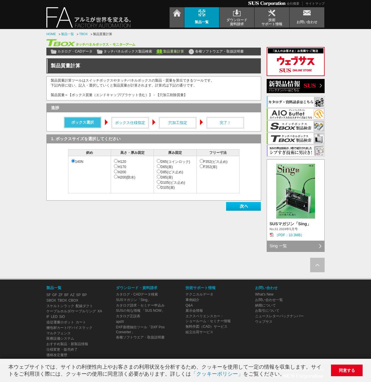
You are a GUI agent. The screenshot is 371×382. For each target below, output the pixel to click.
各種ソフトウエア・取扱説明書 (219, 51)
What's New (264, 294)
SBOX (51, 300)
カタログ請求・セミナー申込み (140, 305)
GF (54, 295)
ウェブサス (263, 322)
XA (99, 311)
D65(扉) (167, 167)
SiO (62, 317)
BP (84, 295)
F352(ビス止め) (215, 162)
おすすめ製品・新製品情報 (67, 344)
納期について (265, 305)
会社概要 (293, 3)
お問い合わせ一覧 (269, 300)
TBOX (83, 34)
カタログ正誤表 (128, 316)
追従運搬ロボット (60, 322)
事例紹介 (192, 300)
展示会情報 (194, 311)
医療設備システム (60, 338)
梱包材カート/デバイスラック (69, 328)
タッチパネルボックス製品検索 (127, 51)
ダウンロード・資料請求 (136, 288)
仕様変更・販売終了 (62, 349)
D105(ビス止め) (173, 183)
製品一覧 (67, 34)
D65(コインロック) (175, 162)
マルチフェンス (58, 333)
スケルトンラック (60, 306)
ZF (61, 295)
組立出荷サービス (199, 332)
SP (78, 295)
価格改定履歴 (56, 355)
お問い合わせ (266, 288)
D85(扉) (167, 177)
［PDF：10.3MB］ (289, 235)
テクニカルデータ (199, 294)
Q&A (189, 305)
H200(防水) (126, 177)
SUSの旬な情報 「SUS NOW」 (140, 311)
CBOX (73, 300)
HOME (51, 34)
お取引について (267, 311)
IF (48, 317)
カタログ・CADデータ (74, 51)
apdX (120, 322)
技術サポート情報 (201, 288)
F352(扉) (210, 167)
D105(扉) (168, 187)
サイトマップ (315, 3)
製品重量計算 (173, 51)
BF (66, 295)
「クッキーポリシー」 (217, 374)
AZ (72, 295)
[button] (287, 375)
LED (54, 317)
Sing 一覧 (278, 246)
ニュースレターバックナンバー (279, 316)
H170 (122, 167)
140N (79, 162)
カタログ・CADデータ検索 (137, 294)
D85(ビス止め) (172, 172)
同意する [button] (347, 370)
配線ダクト (84, 306)
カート (81, 322)
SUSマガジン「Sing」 (133, 300)
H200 (122, 172)
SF (48, 295)
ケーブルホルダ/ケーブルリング (71, 311)
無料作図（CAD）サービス (207, 327)
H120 (122, 162)
